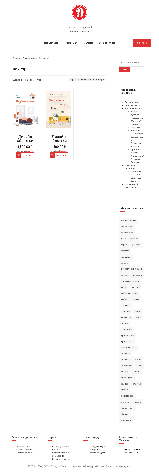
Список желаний (24, 449)
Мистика (135, 127)
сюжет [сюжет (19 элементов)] (124, 389)
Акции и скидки (24, 452)
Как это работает (60, 446)
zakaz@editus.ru (131, 452)
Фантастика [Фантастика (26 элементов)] (127, 226)
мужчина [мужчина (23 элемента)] (125, 311)
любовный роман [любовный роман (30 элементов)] (129, 293)
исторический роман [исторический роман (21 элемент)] (131, 269)
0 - (143, 42)
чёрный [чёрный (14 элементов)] (124, 414)
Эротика (135, 162)
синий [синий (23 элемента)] (136, 371)
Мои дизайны (107, 42)
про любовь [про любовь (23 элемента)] (127, 341)
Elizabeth (29, 151)
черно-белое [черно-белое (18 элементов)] (127, 408)
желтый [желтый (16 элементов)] (125, 251)
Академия (71, 42)
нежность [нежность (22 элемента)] (126, 317)
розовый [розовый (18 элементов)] (125, 359)
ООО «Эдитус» (51, 466)
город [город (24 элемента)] (124, 244)
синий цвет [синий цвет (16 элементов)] (126, 377)
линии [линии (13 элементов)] (124, 287)
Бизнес (134, 111)
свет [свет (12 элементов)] (139, 365)
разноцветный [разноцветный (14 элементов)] (128, 347)
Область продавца (97, 452)
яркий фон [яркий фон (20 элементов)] (126, 420)
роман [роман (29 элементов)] (138, 359)
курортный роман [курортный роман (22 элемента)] (130, 281)
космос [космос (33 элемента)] (124, 275)
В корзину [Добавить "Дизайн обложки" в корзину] (28, 155)
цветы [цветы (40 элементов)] (138, 402)
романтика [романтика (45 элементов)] (126, 365)
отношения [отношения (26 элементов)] (126, 329)
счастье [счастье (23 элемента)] (137, 384)
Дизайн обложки (134, 108)
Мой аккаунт (22, 446)
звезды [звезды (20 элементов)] (124, 263)
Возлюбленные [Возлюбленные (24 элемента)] (128, 220)
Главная (17, 58)
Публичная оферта (61, 459)
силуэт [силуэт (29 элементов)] (124, 371)
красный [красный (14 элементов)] (137, 275)
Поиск (124, 69)
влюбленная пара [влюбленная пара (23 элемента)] (129, 238)
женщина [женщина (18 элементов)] (125, 257)
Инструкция (94, 449)
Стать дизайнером (97, 446)
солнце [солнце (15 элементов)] (124, 384)
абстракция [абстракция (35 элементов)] (127, 232)
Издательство (52, 42)
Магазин (88, 42)
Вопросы (56, 449)
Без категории (132, 102)
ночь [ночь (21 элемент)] (138, 317)
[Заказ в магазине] (87, 79)
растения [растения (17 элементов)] (125, 353)
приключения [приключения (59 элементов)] (127, 335)
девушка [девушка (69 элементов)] (136, 244)
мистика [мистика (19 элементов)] (125, 305)
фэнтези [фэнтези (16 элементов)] (125, 402)
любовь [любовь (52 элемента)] (125, 299)
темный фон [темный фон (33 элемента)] (127, 396)
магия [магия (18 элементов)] (136, 299)
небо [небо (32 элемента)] (137, 311)
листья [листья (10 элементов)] (135, 287)
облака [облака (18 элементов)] (124, 323)
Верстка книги (132, 105)
